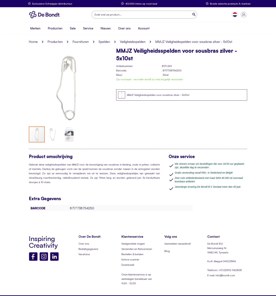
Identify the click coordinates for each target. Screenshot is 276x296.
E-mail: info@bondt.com (221, 275)
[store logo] (45, 14)
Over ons (124, 28)
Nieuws (106, 28)
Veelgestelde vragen (133, 243)
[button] (235, 14)
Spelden (104, 42)
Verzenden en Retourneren (136, 248)
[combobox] (144, 14)
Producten (55, 28)
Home (33, 42)
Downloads (127, 264)
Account (144, 28)
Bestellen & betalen (132, 254)
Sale (73, 28)
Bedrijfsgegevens (88, 248)
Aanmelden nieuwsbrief (177, 243)
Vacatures (84, 254)
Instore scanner (130, 259)
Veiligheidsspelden (132, 42)
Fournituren (81, 42)
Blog (167, 250)
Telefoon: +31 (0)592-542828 (224, 270)
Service (88, 28)
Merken (35, 28)
